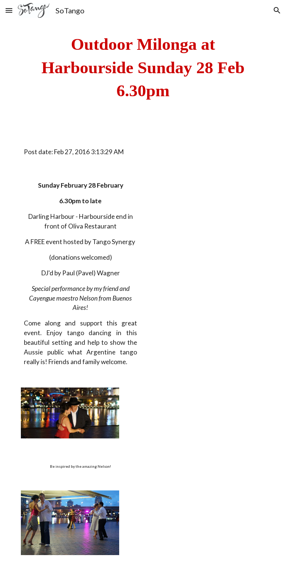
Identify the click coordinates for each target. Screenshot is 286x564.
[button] (9, 10)
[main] (143, 68)
